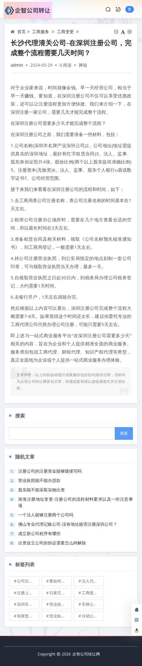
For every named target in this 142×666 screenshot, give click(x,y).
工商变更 (65, 31)
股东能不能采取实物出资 (41, 490)
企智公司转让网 (86, 654)
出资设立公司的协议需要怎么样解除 (52, 543)
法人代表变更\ (93, 581)
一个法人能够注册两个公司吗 (45, 515)
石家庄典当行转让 (60, 592)
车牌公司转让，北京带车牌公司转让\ (93, 604)
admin (17, 65)
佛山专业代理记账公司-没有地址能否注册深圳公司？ (67, 524)
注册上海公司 (28, 592)
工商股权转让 (93, 592)
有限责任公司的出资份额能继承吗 (28, 616)
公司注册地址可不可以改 (28, 581)
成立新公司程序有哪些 (39, 533)
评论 (83, 65)
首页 (21, 31)
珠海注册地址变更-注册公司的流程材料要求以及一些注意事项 (75, 502)
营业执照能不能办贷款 (39, 480)
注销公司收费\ (93, 616)
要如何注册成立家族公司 (60, 581)
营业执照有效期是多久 (60, 616)
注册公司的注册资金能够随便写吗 (50, 471)
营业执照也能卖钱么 (60, 604)
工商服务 (40, 31)
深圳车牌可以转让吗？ (28, 604)
